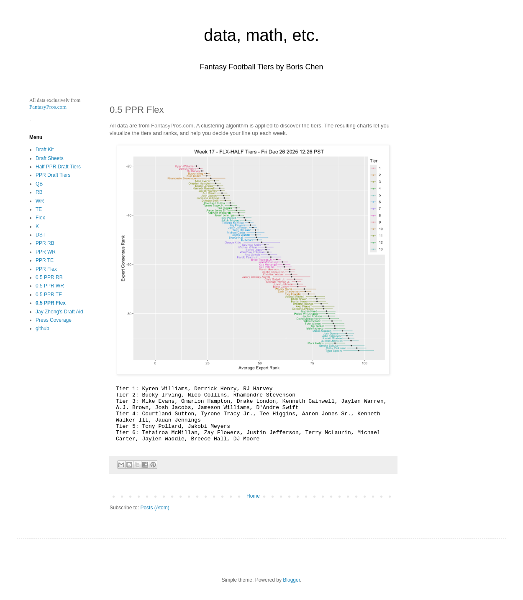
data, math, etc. (261, 35)
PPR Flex (46, 269)
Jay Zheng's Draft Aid (59, 312)
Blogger (291, 580)
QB (39, 184)
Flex (40, 218)
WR (40, 201)
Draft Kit (45, 150)
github (42, 328)
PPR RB (45, 243)
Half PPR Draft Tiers (58, 167)
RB (39, 192)
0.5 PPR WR (50, 286)
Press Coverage (54, 320)
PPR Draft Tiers (53, 175)
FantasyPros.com (172, 125)
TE (39, 209)
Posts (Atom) (154, 508)
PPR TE (45, 260)
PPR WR (46, 252)
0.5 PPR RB (49, 277)
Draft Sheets (50, 158)
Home (253, 496)
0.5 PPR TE (49, 294)
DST (41, 235)
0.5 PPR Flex (51, 303)
